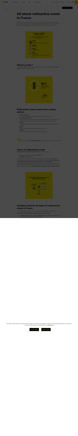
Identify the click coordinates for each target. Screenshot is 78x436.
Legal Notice (50, 325)
